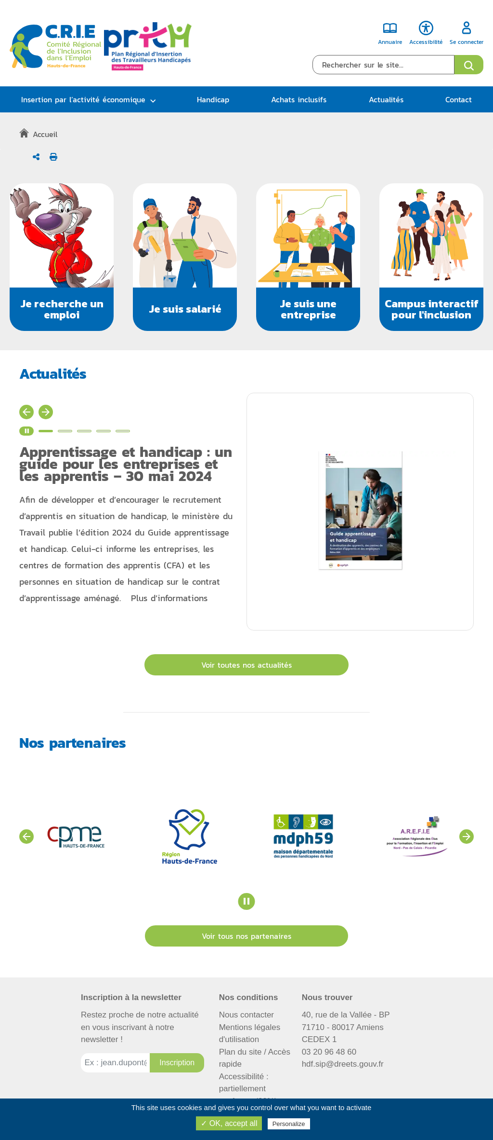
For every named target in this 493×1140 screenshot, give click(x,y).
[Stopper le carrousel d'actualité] (26, 431)
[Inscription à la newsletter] (177, 1062)
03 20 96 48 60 (329, 1052)
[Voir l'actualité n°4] (103, 431)
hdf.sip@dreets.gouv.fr (343, 1064)
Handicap (213, 99)
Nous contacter (246, 1014)
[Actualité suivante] (46, 412)
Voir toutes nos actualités (246, 665)
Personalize (288, 1123)
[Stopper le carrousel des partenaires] (246, 901)
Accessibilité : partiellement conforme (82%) (248, 1089)
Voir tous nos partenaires (246, 936)
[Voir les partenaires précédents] (26, 836)
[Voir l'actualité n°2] (65, 431)
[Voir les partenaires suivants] (466, 836)
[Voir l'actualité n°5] (123, 431)
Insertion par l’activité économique (83, 99)
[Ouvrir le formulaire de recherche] (468, 64)
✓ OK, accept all (229, 1123)
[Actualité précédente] (26, 412)
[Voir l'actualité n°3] (84, 431)
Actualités (386, 99)
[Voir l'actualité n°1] (46, 431)
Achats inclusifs (298, 99)
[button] (62, 257)
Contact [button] (458, 99)
